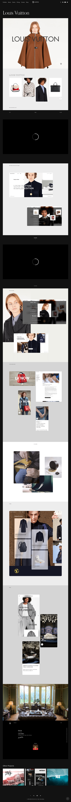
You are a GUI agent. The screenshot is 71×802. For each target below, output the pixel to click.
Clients (13, 2)
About (9, 2)
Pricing (18, 2)
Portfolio (5, 2)
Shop (27, 2)
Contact (23, 2)
